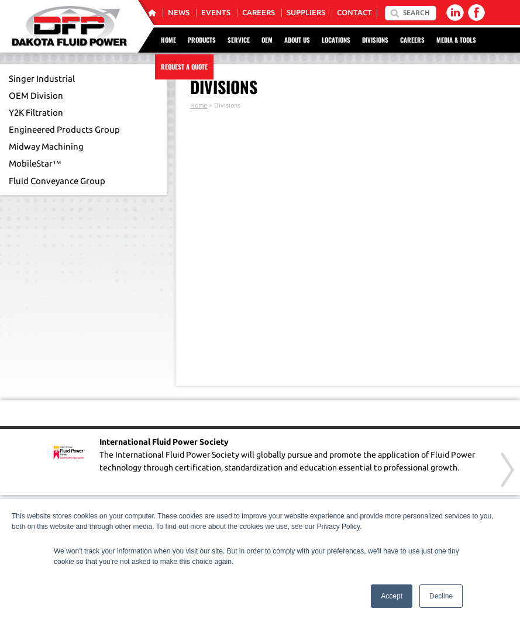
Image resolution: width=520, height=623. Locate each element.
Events (215, 12)
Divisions (375, 39)
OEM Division (36, 96)
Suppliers (306, 12)
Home (168, 39)
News (179, 12)
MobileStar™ (35, 163)
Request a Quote (184, 66)
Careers (258, 12)
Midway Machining (46, 146)
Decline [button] (441, 596)
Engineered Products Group (64, 129)
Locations (336, 39)
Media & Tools (456, 39)
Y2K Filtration (36, 112)
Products (202, 39)
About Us (297, 39)
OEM (267, 39)
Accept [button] (391, 596)
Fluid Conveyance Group (57, 181)
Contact (354, 12)
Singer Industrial (42, 79)
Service (239, 39)
